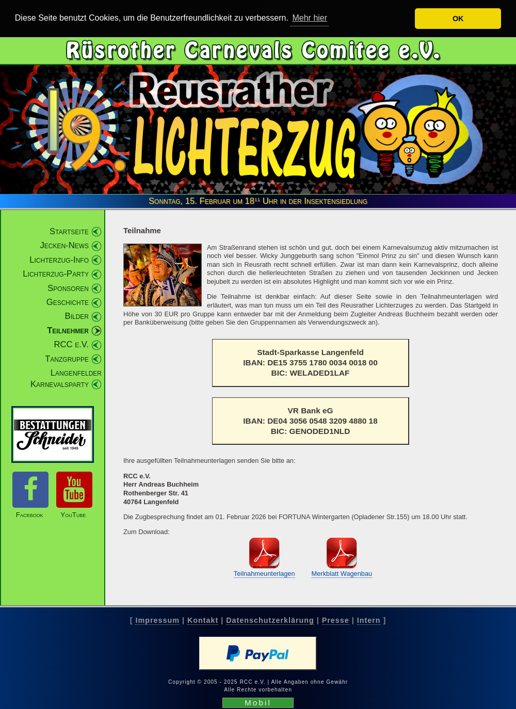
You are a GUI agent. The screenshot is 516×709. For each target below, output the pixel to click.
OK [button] (458, 18)
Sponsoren (68, 288)
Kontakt (202, 620)
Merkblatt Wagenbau (342, 573)
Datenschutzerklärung (270, 620)
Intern (369, 620)
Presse (335, 620)
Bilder (77, 315)
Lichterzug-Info (59, 259)
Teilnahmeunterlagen (264, 573)
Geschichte (67, 302)
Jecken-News (64, 245)
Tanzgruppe (67, 358)
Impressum (157, 620)
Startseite (69, 231)
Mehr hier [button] (309, 17)
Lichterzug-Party (56, 273)
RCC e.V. (71, 344)
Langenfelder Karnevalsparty (66, 378)
